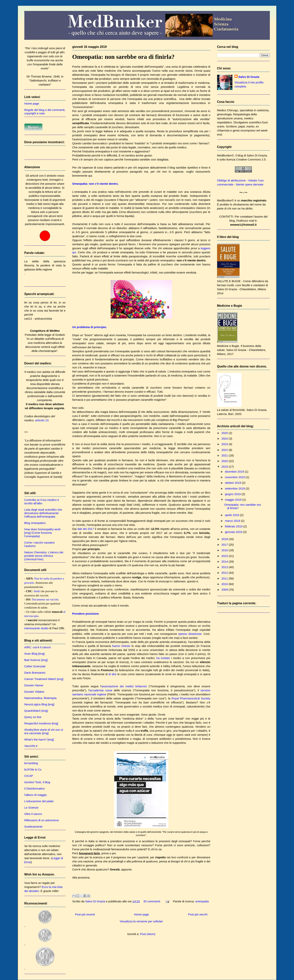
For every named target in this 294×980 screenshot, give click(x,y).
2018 (225, 539)
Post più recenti (85, 914)
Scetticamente (33, 826)
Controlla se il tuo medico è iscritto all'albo (41, 501)
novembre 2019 (235, 477)
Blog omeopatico (35, 522)
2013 (225, 567)
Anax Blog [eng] (34, 653)
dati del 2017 (85, 528)
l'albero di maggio (35, 794)
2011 (225, 578)
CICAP (28, 775)
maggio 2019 (233, 499)
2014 (225, 561)
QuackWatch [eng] (36, 710)
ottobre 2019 (233, 482)
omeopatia (202, 901)
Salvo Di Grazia (248, 76)
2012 (225, 572)
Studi (37, 591)
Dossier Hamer (34, 685)
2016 (225, 550)
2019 (225, 466)
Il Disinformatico (34, 788)
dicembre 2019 (235, 471)
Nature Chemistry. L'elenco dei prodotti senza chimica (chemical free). (43, 556)
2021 (225, 455)
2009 (225, 589)
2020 (225, 461)
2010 (225, 584)
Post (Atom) (147, 934)
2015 (225, 556)
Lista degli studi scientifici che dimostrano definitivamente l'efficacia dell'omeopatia (43, 513)
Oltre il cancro (33, 813)
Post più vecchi (198, 914)
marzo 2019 (233, 520)
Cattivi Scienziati (34, 666)
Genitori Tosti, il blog (37, 782)
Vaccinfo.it (30, 745)
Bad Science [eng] (36, 660)
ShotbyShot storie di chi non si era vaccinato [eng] (43, 731)
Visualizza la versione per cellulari (141, 921)
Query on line (32, 717)
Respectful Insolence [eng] (41, 723)
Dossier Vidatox (34, 691)
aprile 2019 (232, 515)
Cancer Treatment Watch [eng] (43, 679)
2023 (225, 444)
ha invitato (163, 658)
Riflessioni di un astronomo (41, 820)
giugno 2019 (233, 494)
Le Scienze (31, 807)
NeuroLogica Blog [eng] (39, 704)
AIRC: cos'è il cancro (37, 647)
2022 (225, 449)
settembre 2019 (235, 488)
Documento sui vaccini (45, 599)
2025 (225, 433)
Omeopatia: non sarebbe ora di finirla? (123, 56)
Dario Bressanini (34, 672)
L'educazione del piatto (39, 801)
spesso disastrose (190, 633)
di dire (113, 674)
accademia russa (101, 690)
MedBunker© (225, 155)
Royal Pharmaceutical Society (190, 698)
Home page (141, 914)
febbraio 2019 (234, 526)
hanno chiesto (121, 646)
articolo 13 (41, 420)
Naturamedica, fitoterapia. (40, 698)
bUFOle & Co (32, 769)
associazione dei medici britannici (124, 686)
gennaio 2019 (234, 532)
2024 (225, 438)
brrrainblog (31, 763)
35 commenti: (152, 901)
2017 (225, 544)
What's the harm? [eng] (39, 739)
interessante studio (36, 628)
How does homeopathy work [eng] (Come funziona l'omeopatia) (42, 533)
